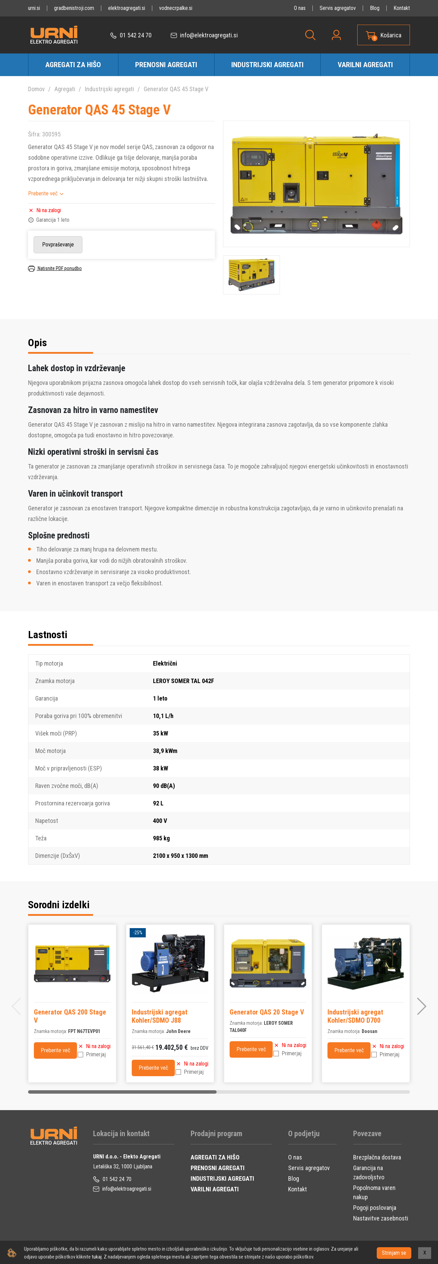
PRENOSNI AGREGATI (218, 1167)
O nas (300, 8)
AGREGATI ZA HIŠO (215, 1157)
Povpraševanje (58, 244)
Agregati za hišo (73, 65)
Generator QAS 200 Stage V (70, 1016)
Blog (374, 8)
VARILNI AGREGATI (215, 1189)
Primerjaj (96, 1054)
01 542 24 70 (131, 35)
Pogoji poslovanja (374, 1207)
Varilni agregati (365, 65)
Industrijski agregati (267, 65)
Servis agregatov (338, 8)
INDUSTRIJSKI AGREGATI (222, 1178)
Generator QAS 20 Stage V (267, 1012)
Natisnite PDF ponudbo (55, 268)
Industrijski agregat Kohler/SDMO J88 (160, 1016)
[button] (421, 1006)
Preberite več (42, 193)
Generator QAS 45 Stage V (176, 89)
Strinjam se (394, 1253)
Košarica (391, 35)
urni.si (34, 8)
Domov (36, 89)
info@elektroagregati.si (204, 35)
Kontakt (402, 8)
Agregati (64, 89)
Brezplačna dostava (377, 1157)
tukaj (97, 1257)
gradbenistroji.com (74, 8)
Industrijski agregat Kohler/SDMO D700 (355, 1016)
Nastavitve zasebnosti (380, 1218)
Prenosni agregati (166, 65)
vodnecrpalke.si (175, 8)
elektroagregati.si (126, 8)
